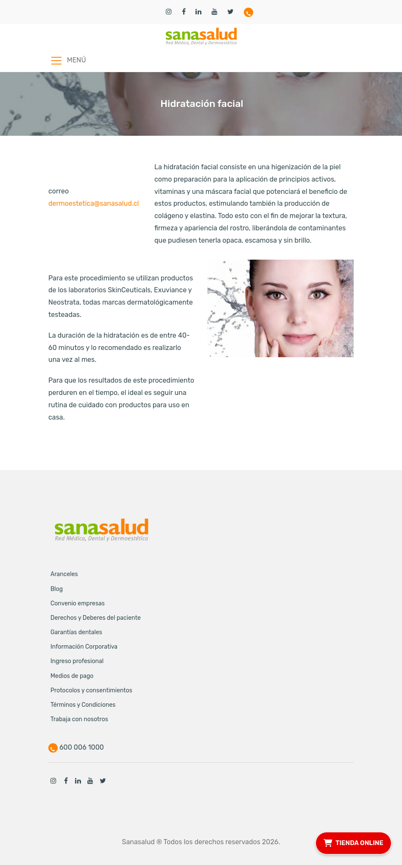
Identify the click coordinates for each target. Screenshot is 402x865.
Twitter (103, 780)
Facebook (66, 780)
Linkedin (78, 780)
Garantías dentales (76, 632)
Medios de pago (71, 676)
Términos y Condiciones (82, 704)
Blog (56, 589)
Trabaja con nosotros (79, 719)
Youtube (90, 780)
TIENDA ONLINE (353, 842)
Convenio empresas (77, 603)
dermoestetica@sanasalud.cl (93, 203)
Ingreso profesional (76, 661)
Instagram (53, 780)
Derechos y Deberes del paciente (95, 617)
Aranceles (64, 574)
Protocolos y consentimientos (91, 690)
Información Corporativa (83, 646)
